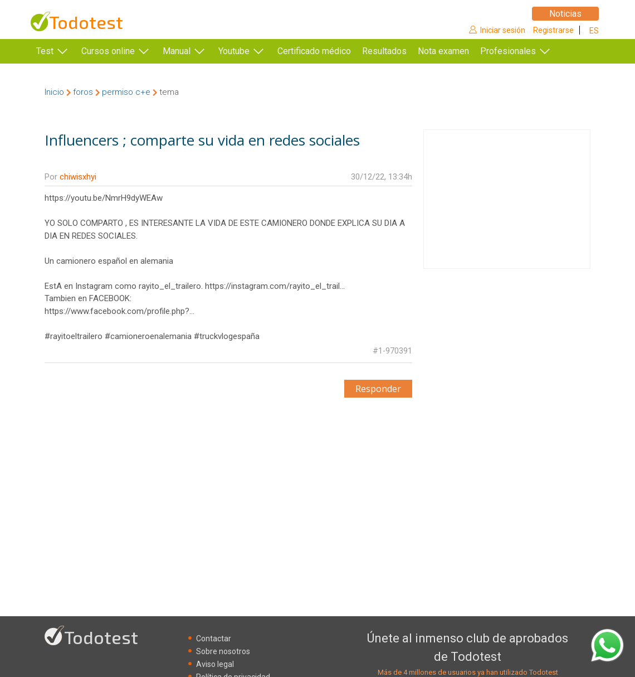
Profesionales (525, 51)
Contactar (213, 638)
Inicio (54, 92)
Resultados (401, 51)
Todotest (86, 22)
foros (83, 92)
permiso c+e (126, 92)
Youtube (234, 51)
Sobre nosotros (223, 651)
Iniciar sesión (502, 30)
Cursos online (108, 51)
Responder (378, 389)
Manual (176, 51)
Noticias (565, 13)
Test (44, 51)
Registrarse (553, 30)
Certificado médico (314, 51)
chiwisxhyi (78, 177)
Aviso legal (215, 664)
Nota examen (460, 51)
